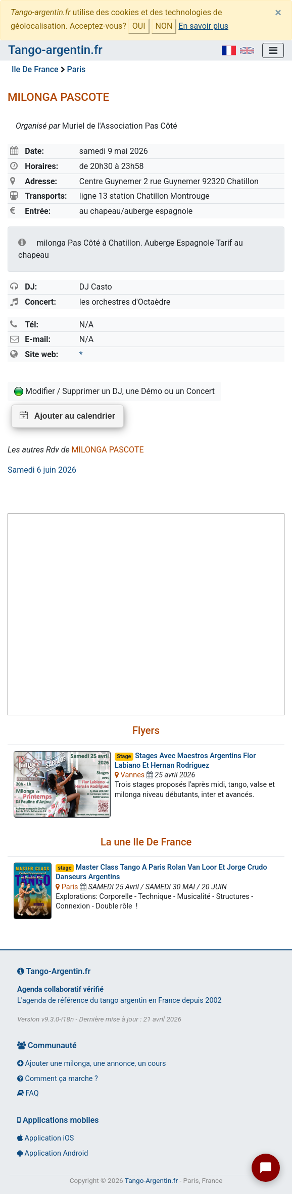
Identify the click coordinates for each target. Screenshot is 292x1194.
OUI (138, 26)
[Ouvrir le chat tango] (266, 1168)
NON (164, 26)
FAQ (28, 1093)
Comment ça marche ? (57, 1078)
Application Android (52, 1153)
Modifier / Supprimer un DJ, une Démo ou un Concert (114, 391)
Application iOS (45, 1138)
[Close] (278, 13)
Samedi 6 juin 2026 (42, 470)
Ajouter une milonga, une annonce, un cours (91, 1063)
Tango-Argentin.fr (151, 1180)
